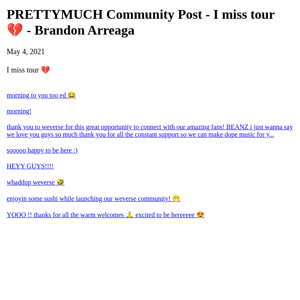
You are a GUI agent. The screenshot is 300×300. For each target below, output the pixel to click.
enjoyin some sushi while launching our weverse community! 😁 (93, 198)
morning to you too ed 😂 (41, 95)
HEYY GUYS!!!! (30, 166)
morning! (19, 111)
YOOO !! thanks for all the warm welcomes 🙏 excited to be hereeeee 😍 (106, 214)
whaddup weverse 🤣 (36, 182)
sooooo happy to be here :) (42, 150)
